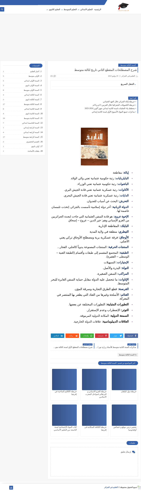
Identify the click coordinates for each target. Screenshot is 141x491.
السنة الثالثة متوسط (128, 65)
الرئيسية (97, 9)
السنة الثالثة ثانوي (32, 99)
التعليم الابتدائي (86, 9)
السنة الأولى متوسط (31, 90)
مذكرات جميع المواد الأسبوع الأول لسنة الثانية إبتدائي (113, 112)
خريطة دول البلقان (128, 391)
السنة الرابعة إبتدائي (31, 128)
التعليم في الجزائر (111, 487)
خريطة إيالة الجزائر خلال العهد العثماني (119, 102)
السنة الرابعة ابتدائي (31, 132)
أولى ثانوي (35, 146)
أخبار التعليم (34, 71)
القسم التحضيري (32, 142)
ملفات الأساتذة (33, 151)
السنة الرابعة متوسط (31, 137)
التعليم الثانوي (54, 9)
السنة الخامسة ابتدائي (30, 123)
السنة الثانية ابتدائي (31, 109)
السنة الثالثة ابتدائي (31, 95)
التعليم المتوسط (70, 9)
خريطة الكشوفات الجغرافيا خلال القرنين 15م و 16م (114, 105)
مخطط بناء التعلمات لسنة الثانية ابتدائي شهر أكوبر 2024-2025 (110, 108)
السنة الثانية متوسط (31, 118)
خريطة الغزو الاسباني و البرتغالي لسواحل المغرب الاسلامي (96, 394)
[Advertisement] (70, 39)
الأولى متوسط (33, 76)
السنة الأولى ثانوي (32, 85)
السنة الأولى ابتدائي (31, 81)
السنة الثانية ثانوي (32, 113)
